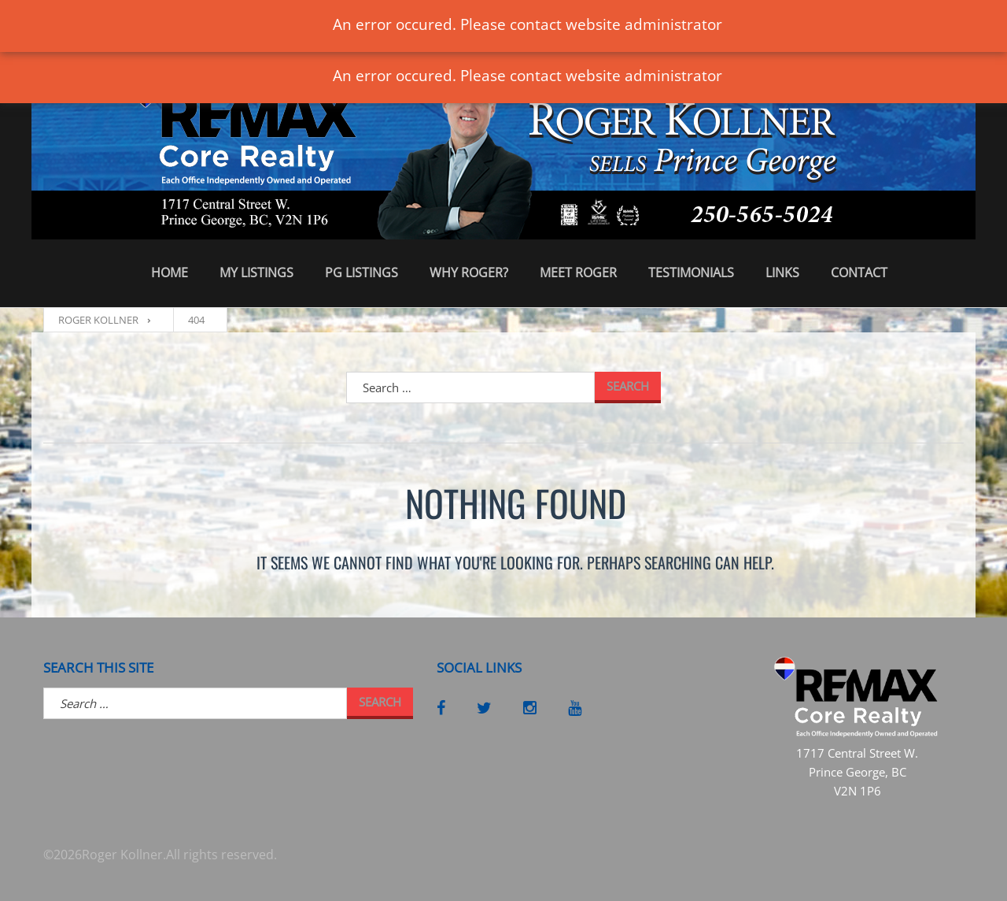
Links (782, 272)
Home (169, 272)
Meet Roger (578, 272)
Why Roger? (469, 272)
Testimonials (691, 272)
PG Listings (361, 272)
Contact (859, 272)
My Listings (256, 272)
